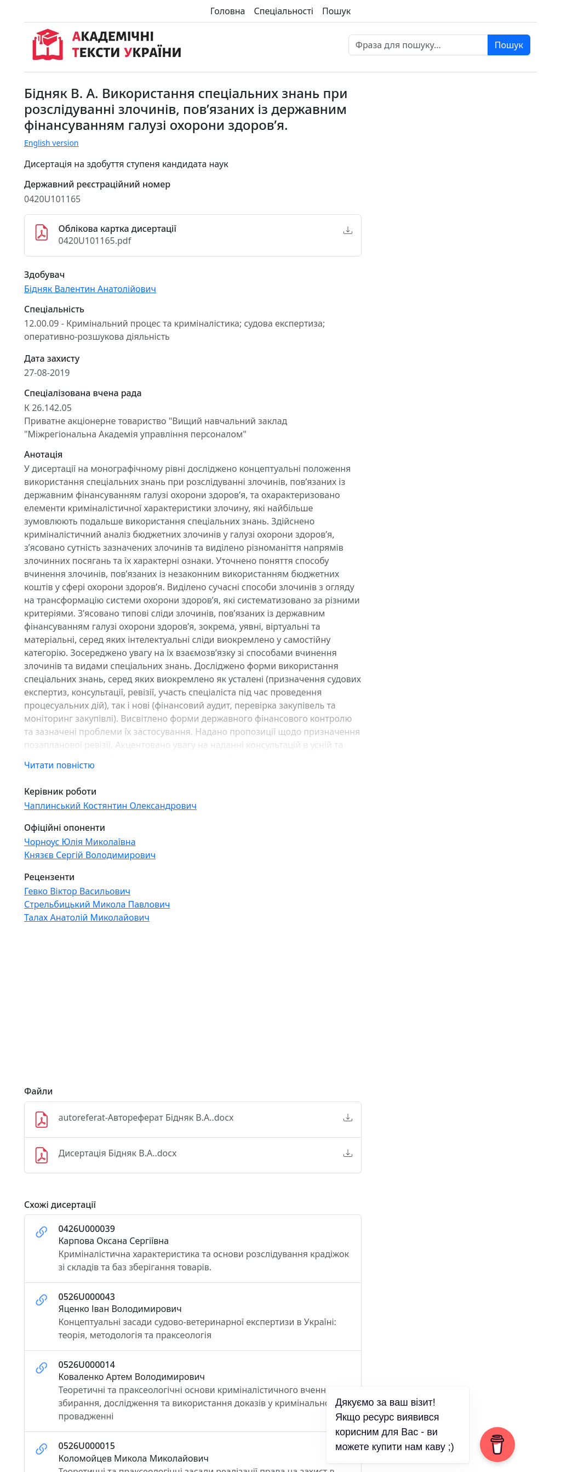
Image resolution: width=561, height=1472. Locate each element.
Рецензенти (49, 877)
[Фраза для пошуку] (418, 45)
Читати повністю (59, 765)
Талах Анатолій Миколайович (87, 917)
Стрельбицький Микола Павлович (97, 904)
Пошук (336, 11)
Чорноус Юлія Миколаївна (80, 842)
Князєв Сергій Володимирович (90, 855)
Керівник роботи (60, 791)
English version (51, 143)
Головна (227, 11)
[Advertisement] (193, 1009)
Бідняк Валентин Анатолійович (90, 289)
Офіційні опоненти (64, 828)
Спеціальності (283, 11)
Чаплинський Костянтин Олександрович (110, 806)
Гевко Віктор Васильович (77, 891)
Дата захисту (51, 358)
